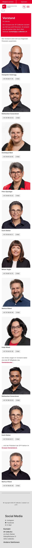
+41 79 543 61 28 (8, 351)
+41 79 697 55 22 (8, 195)
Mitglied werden (8, 2)
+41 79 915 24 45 (8, 156)
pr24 (16, 504)
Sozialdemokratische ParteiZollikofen (12, 7)
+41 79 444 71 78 (8, 78)
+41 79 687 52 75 (8, 273)
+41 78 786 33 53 (8, 117)
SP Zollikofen (6, 21)
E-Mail (17, 78)
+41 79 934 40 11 (8, 234)
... (8, 362)
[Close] (3, 10)
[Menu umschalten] (28, 7)
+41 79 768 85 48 (8, 312)
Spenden (24, 2)
